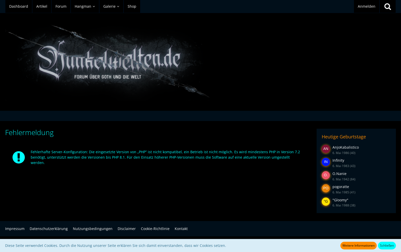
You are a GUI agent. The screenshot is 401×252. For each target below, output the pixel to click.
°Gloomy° (340, 200)
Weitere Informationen (358, 245)
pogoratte (340, 186)
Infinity (338, 160)
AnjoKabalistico (345, 147)
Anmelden (366, 6)
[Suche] (388, 6)
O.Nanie (339, 173)
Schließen (387, 245)
